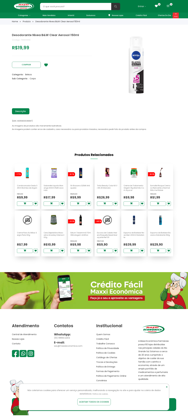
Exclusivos (90, 15)
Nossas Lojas (115, 15)
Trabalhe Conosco (105, 347)
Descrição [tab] (21, 111)
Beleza (28, 74)
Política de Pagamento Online (111, 379)
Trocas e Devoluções (106, 365)
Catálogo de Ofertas (106, 361)
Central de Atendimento (24, 338)
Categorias (24, 15)
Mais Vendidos (49, 15)
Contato (16, 347)
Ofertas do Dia (164, 15)
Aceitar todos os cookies (94, 401)
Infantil (71, 15)
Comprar (26, 64)
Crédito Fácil (141, 15)
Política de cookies (100, 393)
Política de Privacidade (107, 351)
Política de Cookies (105, 356)
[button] (168, 6)
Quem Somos (103, 338)
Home (16, 21)
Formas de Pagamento (107, 374)
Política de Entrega (105, 370)
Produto (28, 21)
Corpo (33, 78)
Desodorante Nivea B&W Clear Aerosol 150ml (57, 21)
